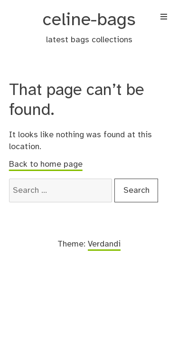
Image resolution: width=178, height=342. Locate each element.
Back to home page (46, 164)
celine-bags (89, 20)
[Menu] (164, 18)
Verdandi (104, 244)
